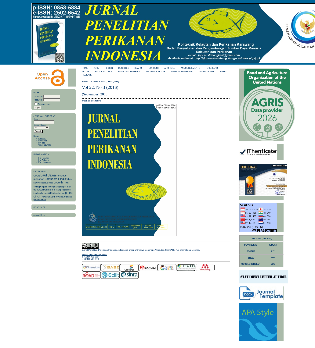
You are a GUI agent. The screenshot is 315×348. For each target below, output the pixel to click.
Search (139, 68)
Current (154, 68)
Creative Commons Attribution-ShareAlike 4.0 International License (167, 250)
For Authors (43, 160)
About (97, 68)
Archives (170, 68)
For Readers (43, 158)
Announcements (190, 68)
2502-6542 (94, 259)
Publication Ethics (129, 71)
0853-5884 (94, 257)
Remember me (44, 104)
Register (123, 68)
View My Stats (100, 254)
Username (38, 96)
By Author (42, 141)
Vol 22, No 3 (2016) (109, 81)
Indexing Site (207, 71)
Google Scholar (155, 71)
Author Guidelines (182, 71)
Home (85, 68)
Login (109, 68)
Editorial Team (103, 71)
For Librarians (44, 162)
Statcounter (87, 254)
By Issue (42, 139)
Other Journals (44, 145)
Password (38, 100)
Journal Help (39, 215)
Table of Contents (91, 101)
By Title (41, 143)
